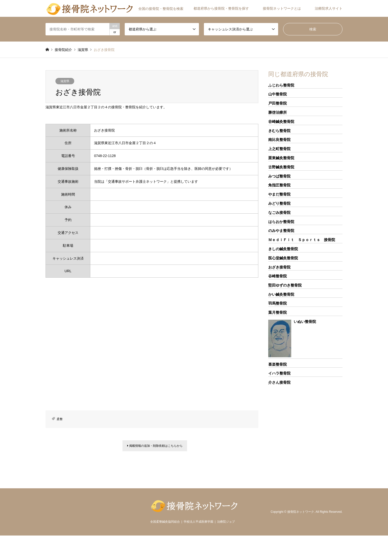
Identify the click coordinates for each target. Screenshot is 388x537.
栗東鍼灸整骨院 (281, 158)
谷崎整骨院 (277, 276)
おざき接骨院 (279, 267)
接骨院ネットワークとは (282, 8)
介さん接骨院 (279, 382)
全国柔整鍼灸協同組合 (165, 523)
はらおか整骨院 (281, 222)
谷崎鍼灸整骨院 (281, 121)
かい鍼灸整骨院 (281, 294)
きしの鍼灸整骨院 (283, 249)
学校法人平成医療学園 (198, 523)
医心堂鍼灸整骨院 (283, 258)
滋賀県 (64, 81)
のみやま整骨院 (281, 230)
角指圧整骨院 (279, 185)
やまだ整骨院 (279, 194)
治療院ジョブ (226, 523)
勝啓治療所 (277, 112)
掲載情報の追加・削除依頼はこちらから (155, 446)
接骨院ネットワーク (300, 513)
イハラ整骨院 (279, 373)
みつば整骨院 (279, 176)
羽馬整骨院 (277, 303)
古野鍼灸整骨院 (281, 167)
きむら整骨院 (279, 131)
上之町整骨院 (279, 149)
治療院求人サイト (328, 8)
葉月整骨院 (277, 312)
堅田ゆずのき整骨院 (285, 285)
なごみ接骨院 (279, 212)
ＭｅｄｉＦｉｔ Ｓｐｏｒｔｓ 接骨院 (301, 240)
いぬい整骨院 (305, 321)
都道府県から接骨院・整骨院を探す (221, 8)
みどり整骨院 (279, 203)
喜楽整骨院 (277, 364)
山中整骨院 (277, 94)
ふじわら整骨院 (281, 85)
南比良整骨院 (279, 139)
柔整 (60, 419)
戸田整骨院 (277, 103)
